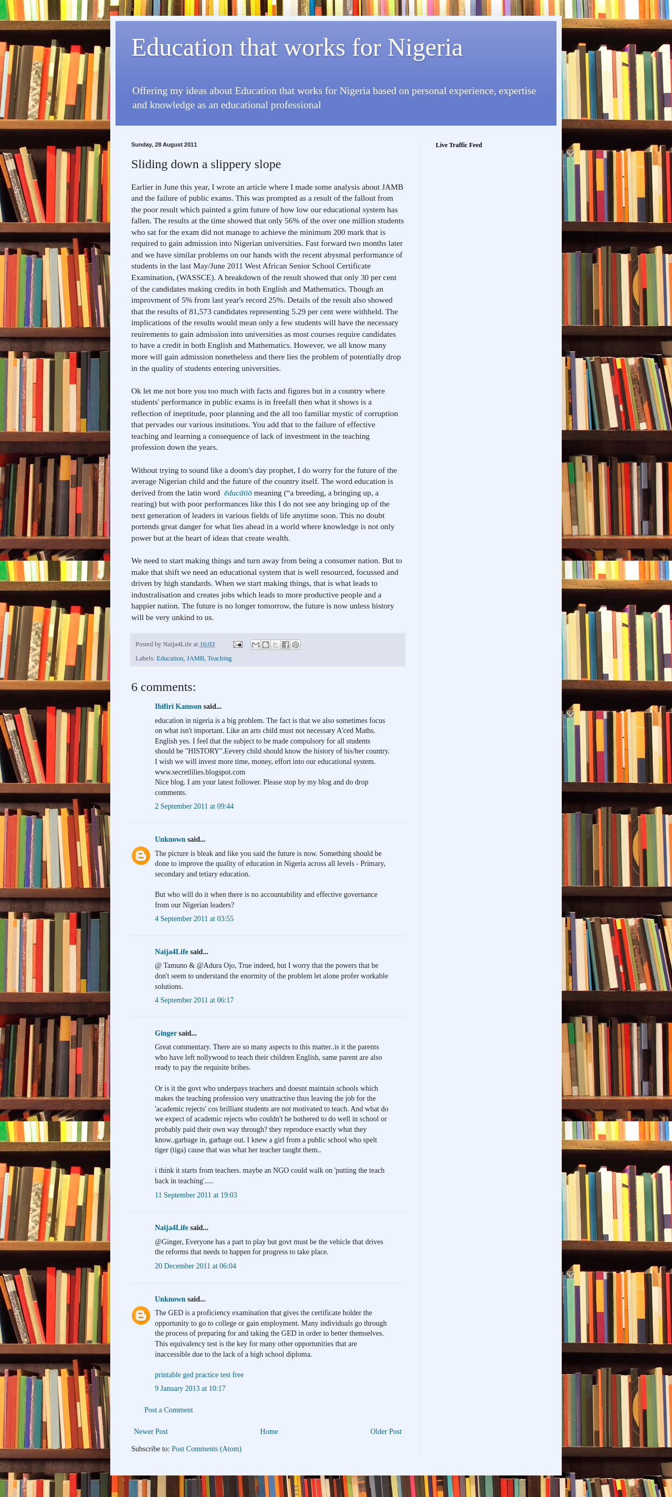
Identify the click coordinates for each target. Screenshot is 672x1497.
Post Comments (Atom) (207, 1449)
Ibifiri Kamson (178, 706)
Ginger (166, 1033)
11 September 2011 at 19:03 (196, 1195)
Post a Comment (168, 1410)
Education (169, 658)
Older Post (386, 1432)
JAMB (196, 658)
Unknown (170, 839)
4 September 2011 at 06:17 (194, 1000)
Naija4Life (171, 952)
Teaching (219, 658)
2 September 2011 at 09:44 (194, 806)
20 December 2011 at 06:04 (195, 1266)
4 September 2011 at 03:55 (194, 919)
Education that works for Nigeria (297, 47)
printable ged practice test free (199, 1375)
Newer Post (151, 1432)
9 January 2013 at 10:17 (190, 1388)
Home (269, 1432)
